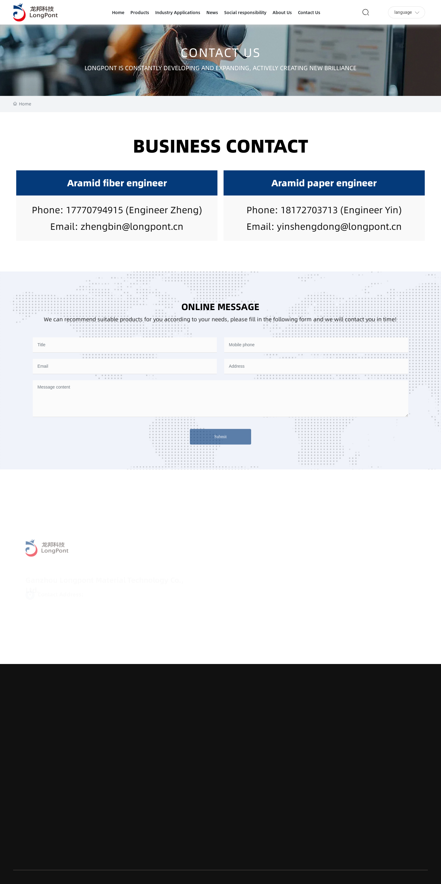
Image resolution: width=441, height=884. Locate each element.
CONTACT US (220, 53)
